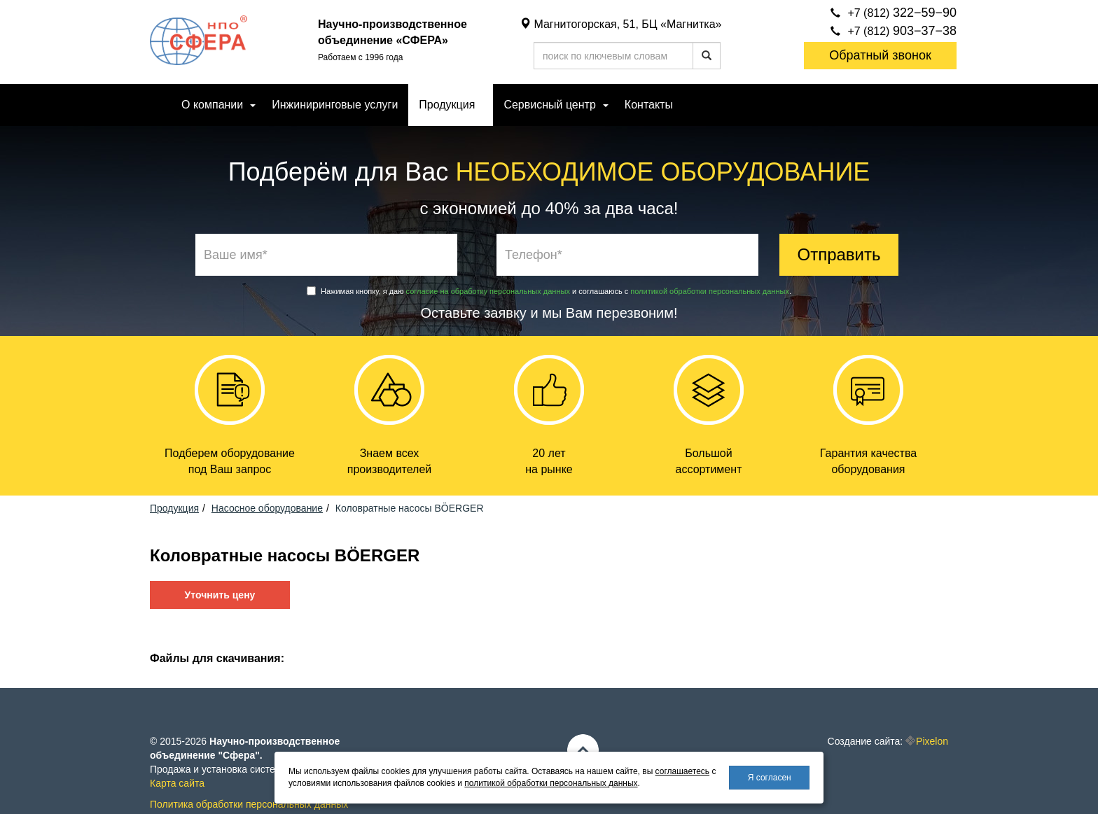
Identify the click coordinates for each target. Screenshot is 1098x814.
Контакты (649, 105)
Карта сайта (177, 783)
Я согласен (769, 778)
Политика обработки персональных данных (249, 804)
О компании (212, 105)
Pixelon (932, 741)
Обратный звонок (880, 55)
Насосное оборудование (267, 508)
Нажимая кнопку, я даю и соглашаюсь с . (549, 290)
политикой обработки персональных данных (709, 291)
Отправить (838, 254)
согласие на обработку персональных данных (488, 291)
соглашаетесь (682, 771)
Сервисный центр (549, 105)
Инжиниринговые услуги (335, 105)
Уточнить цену (220, 595)
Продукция (447, 105)
